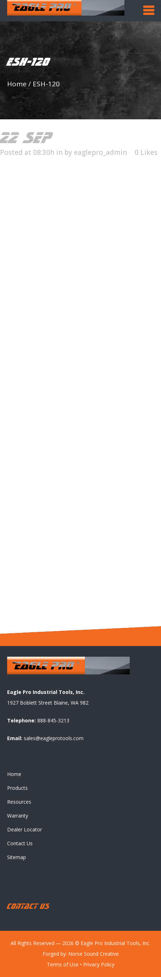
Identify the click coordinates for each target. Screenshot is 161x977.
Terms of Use (63, 964)
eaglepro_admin (100, 152)
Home (17, 83)
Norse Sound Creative (93, 953)
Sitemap (16, 857)
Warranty (17, 815)
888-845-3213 (53, 720)
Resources (19, 801)
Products (17, 788)
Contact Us (20, 843)
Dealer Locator (24, 829)
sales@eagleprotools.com (54, 738)
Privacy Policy (98, 964)
